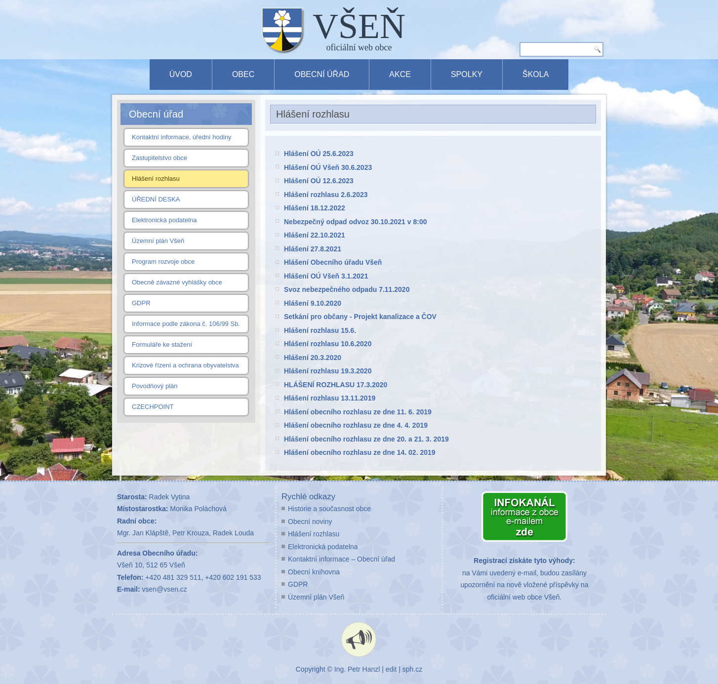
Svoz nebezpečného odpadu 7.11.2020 (346, 289)
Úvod (180, 74)
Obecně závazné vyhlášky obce (177, 282)
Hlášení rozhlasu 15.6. (320, 330)
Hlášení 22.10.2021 (314, 235)
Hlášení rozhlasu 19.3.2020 (327, 371)
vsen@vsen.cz (164, 589)
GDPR (141, 303)
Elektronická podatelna (164, 220)
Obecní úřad (321, 74)
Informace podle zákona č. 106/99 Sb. (186, 323)
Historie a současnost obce (329, 509)
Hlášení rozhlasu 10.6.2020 (327, 344)
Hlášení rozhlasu (156, 178)
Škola (535, 74)
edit (391, 669)
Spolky (466, 74)
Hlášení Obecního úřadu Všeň (333, 262)
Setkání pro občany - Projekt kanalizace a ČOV (360, 317)
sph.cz (412, 669)
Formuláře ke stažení (162, 344)
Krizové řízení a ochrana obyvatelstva (185, 365)
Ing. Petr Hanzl (357, 669)
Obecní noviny (310, 521)
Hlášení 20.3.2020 (312, 358)
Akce (400, 74)
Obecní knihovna (314, 572)
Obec (243, 74)
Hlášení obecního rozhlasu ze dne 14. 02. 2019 (360, 452)
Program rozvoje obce (163, 261)
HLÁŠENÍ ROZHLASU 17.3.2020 (335, 385)
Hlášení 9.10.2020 (312, 303)
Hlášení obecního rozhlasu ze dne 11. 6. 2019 (358, 412)
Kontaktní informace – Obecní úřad (341, 559)
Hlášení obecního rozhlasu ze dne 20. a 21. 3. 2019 (366, 439)
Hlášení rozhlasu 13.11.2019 (329, 398)
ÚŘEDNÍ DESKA (156, 199)
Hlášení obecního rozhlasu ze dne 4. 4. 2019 (356, 425)
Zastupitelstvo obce (159, 157)
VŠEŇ (359, 26)
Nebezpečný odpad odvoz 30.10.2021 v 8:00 (355, 222)
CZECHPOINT (153, 406)
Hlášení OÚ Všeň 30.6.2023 (328, 167)
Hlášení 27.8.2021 (312, 249)
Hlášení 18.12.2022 (314, 208)
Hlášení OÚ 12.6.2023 (319, 181)
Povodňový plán (155, 386)
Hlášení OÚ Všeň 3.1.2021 (326, 276)
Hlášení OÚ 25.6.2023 (319, 154)
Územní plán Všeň (158, 240)
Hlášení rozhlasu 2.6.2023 (326, 195)
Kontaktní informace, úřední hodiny (182, 137)
